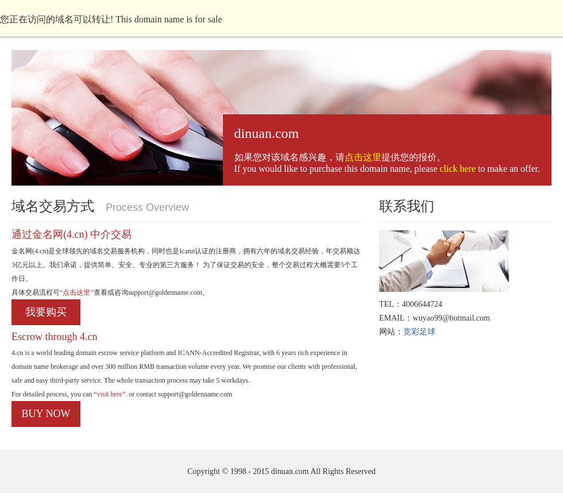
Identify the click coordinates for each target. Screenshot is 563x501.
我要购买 (46, 312)
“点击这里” (77, 292)
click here (457, 169)
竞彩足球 (419, 331)
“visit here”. (109, 394)
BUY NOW (46, 413)
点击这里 (363, 157)
